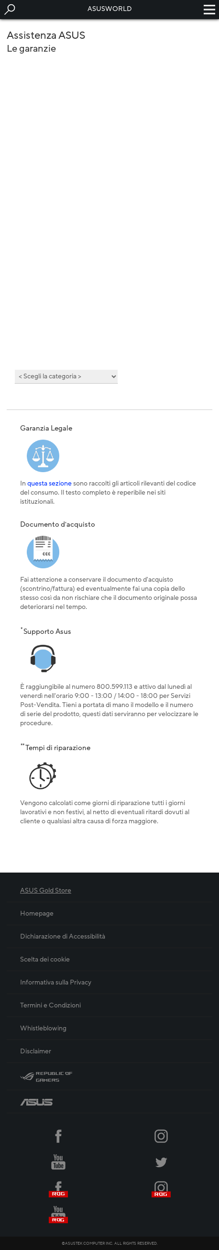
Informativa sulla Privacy (55, 982)
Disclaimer (35, 1051)
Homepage (37, 913)
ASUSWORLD (110, 8)
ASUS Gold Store (45, 890)
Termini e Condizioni (50, 1005)
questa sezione (49, 483)
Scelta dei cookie (45, 959)
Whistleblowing (43, 1028)
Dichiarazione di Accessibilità (62, 936)
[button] (9, 9)
